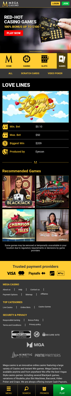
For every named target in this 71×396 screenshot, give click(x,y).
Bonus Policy (33, 320)
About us (6, 290)
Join (65, 3)
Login (55, 3)
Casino (26, 66)
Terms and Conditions (12, 325)
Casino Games (45, 307)
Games (62, 66)
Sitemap (29, 295)
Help (20, 290)
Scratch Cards (30, 73)
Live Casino (7, 307)
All (10, 73)
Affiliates (44, 294)
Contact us (35, 290)
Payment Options (10, 295)
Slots (44, 66)
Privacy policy (35, 324)
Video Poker (55, 73)
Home (9, 66)
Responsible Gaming (11, 320)
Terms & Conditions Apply (35, 51)
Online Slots (25, 307)
